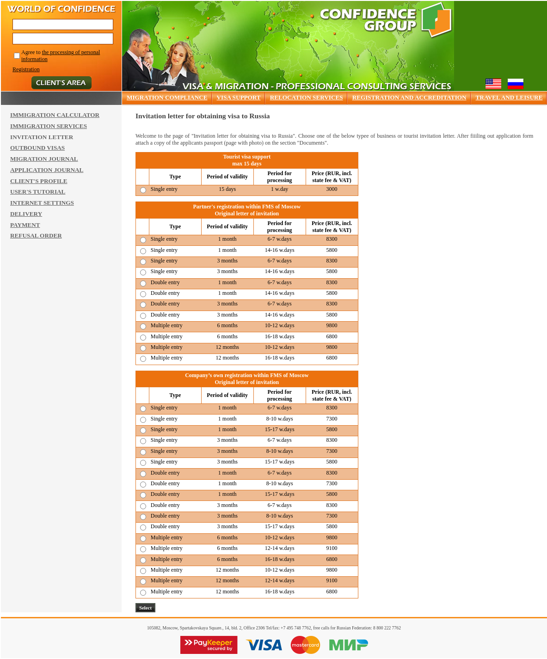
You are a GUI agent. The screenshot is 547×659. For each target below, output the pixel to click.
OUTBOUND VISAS (37, 147)
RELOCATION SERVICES (306, 97)
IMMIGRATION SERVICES (48, 125)
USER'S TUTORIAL (37, 191)
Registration (26, 69)
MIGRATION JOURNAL (44, 158)
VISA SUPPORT (239, 97)
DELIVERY (26, 213)
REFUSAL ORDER (36, 235)
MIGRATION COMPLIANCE (167, 97)
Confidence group (386, 20)
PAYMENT (25, 224)
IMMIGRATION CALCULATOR (54, 114)
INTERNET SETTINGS (42, 202)
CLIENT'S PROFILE (38, 180)
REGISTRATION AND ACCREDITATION (409, 97)
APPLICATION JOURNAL (46, 169)
